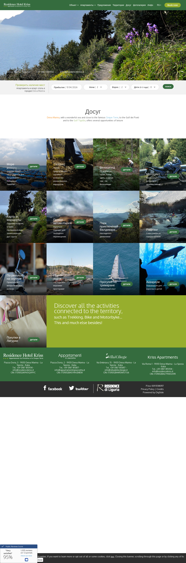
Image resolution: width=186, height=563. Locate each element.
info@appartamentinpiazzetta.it (70, 370)
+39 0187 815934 (45, 71)
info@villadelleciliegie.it (116, 370)
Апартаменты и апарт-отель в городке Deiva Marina (30, 89)
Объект (74, 5)
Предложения (104, 5)
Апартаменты (88, 5)
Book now (172, 5)
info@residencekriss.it (72, 71)
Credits (160, 389)
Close (39, 560)
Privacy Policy (147, 389)
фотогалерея (139, 5)
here (112, 557)
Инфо (150, 5)
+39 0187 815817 (71, 367)
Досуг (128, 5)
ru (159, 5)
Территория (118, 5)
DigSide (160, 392)
